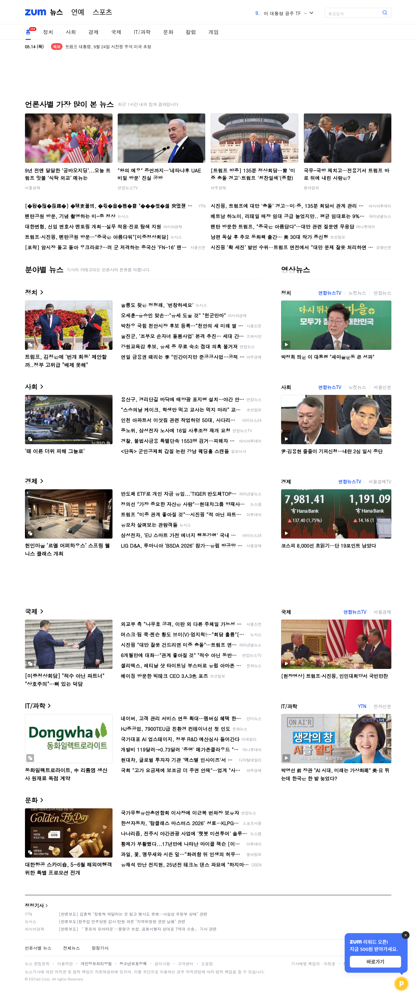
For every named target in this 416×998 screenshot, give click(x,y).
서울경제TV (379, 481)
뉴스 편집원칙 (37, 963)
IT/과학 (142, 32)
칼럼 (191, 32)
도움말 (207, 963)
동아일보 (311, 187)
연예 (77, 12)
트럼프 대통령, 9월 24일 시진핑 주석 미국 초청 (108, 46)
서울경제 (33, 187)
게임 (213, 32)
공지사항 (162, 963)
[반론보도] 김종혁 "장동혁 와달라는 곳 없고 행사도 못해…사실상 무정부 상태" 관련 (133, 914)
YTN (362, 706)
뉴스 (56, 12)
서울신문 (382, 387)
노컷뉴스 (357, 293)
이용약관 (65, 963)
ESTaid (35, 979)
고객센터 (186, 963)
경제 (94, 32)
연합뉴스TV (128, 187)
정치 (48, 32)
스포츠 (102, 12)
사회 (71, 32)
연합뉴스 (382, 293)
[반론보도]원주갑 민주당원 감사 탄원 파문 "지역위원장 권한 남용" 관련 (122, 921)
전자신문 (382, 706)
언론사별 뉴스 (38, 948)
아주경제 (218, 187)
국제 (116, 32)
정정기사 (34, 905)
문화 (168, 32)
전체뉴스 (71, 948)
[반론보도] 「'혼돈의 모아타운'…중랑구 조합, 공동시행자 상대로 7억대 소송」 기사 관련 (138, 929)
